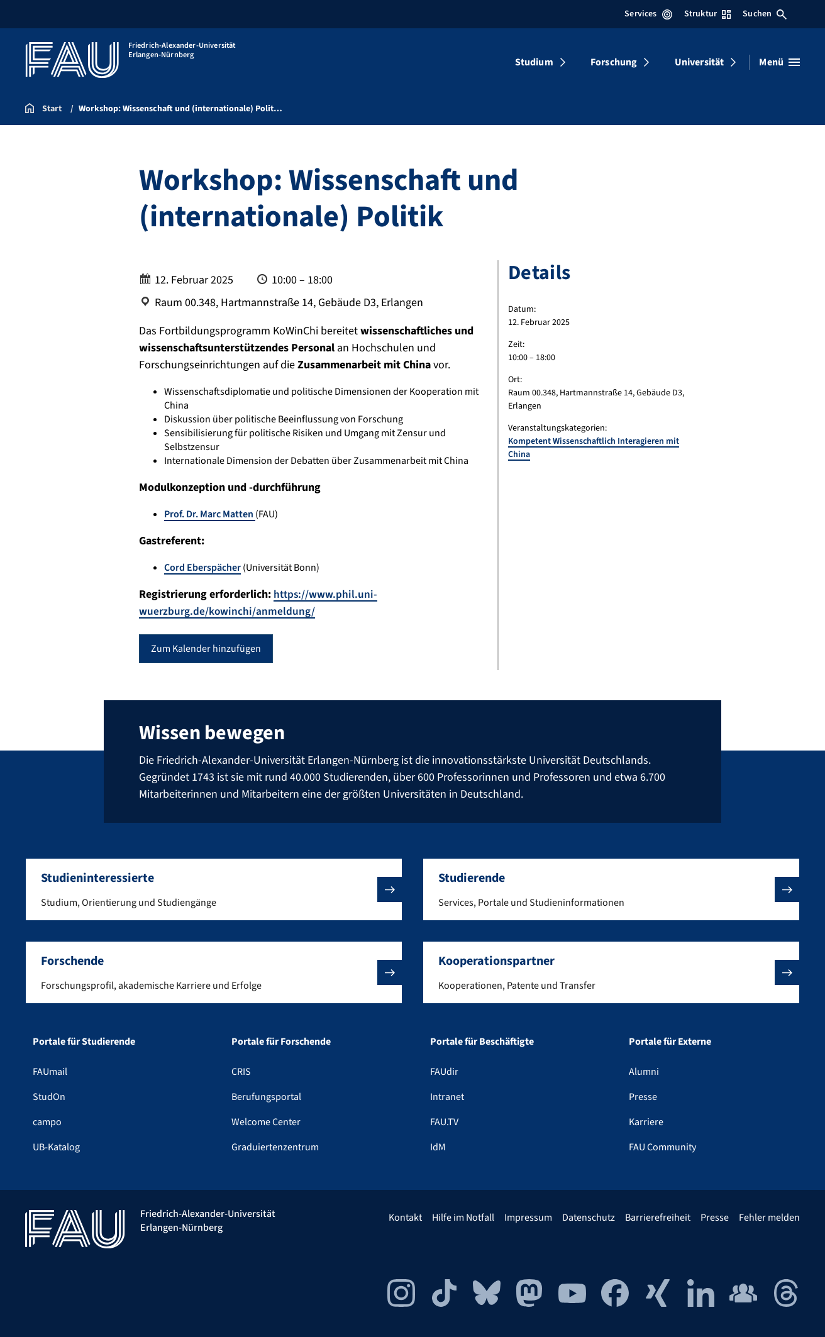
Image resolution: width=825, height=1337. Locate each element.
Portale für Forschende (281, 1041)
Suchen (765, 14)
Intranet (447, 1097)
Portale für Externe (670, 1041)
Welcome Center (266, 1122)
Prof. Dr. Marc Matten (209, 514)
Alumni (644, 1072)
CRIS (241, 1072)
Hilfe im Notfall (463, 1217)
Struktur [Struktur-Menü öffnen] (707, 14)
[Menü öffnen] (779, 62)
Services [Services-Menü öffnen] (648, 14)
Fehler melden (769, 1217)
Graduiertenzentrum (275, 1147)
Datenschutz (588, 1217)
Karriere (646, 1122)
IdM (438, 1147)
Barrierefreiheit (657, 1217)
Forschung (613, 62)
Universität (699, 62)
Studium (534, 62)
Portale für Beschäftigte (482, 1041)
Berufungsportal (266, 1097)
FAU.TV (444, 1122)
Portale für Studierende (84, 1041)
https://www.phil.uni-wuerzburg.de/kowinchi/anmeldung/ (259, 602)
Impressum (528, 1217)
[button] (213, 889)
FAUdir (444, 1072)
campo (47, 1122)
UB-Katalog (56, 1147)
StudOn (49, 1097)
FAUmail (50, 1072)
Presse (643, 1097)
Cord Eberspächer (202, 568)
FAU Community (662, 1147)
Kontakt (405, 1217)
